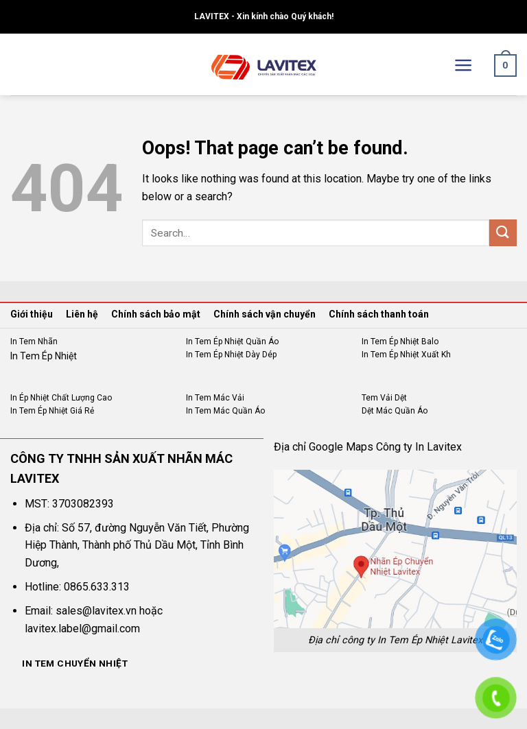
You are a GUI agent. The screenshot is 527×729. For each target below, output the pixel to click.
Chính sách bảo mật (155, 314)
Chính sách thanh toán (379, 314)
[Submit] (503, 232)
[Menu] (463, 65)
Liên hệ (82, 314)
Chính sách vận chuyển (264, 314)
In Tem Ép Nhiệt (43, 355)
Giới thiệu (31, 314)
